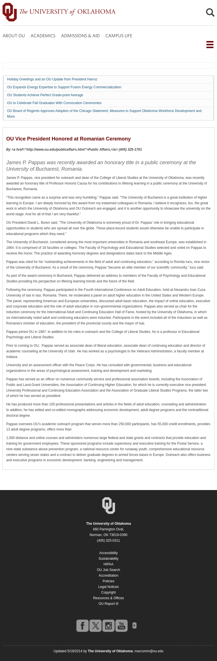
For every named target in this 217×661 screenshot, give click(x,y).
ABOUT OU (14, 35)
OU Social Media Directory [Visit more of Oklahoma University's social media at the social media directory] (134, 625)
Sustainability (109, 559)
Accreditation (108, 575)
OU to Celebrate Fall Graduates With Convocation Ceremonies (54, 103)
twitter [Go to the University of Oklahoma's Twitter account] (95, 625)
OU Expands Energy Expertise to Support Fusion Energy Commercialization (64, 87)
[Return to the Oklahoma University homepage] (108, 524)
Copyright (108, 592)
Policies (108, 581)
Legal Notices (108, 587)
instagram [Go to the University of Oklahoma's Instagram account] (108, 625)
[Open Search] (210, 14)
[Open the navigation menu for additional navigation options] (209, 44)
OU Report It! (109, 604)
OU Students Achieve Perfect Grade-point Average (45, 95)
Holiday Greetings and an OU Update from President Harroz (52, 79)
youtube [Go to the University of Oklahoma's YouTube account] (121, 625)
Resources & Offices (108, 598)
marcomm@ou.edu (148, 651)
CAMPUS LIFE (118, 35)
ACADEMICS (43, 35)
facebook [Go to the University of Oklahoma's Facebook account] (82, 625)
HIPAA (108, 564)
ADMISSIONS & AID (80, 35)
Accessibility (108, 553)
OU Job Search (108, 570)
